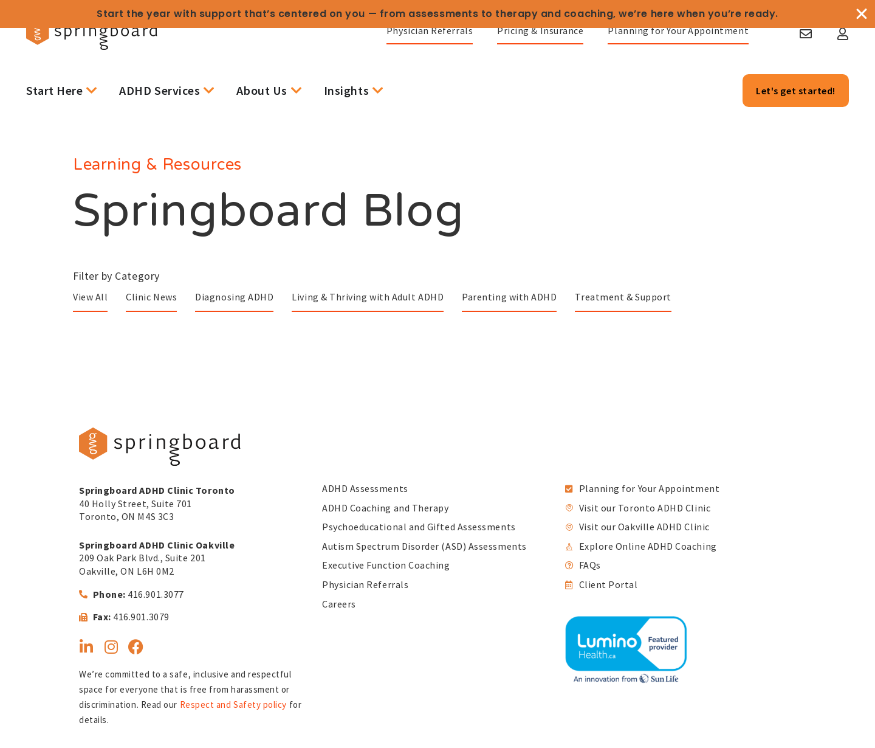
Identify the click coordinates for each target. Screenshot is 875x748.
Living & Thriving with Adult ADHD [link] (368, 297)
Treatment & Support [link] (623, 297)
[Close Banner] (861, 14)
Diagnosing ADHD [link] (234, 297)
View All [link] (90, 297)
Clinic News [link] (151, 297)
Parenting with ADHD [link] (509, 297)
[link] (145, 58)
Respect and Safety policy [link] (233, 704)
